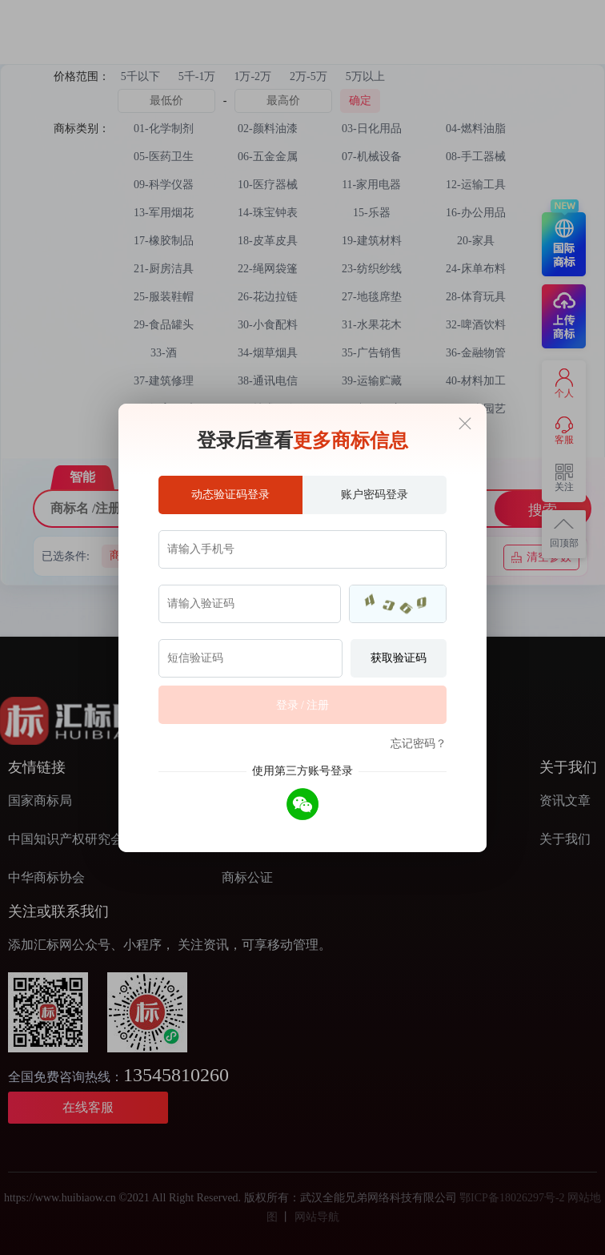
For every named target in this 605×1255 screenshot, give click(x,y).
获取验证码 (399, 658)
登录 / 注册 (303, 705)
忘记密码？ (419, 744)
